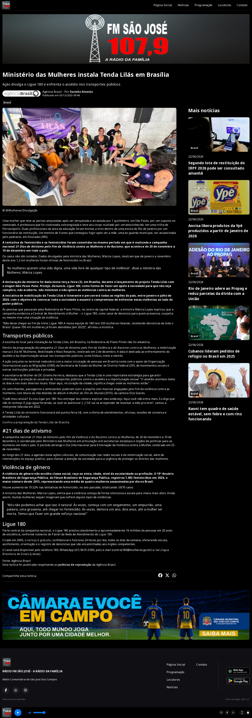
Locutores (224, 5)
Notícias (183, 5)
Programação (203, 5)
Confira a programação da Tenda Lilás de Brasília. (36, 422)
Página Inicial (162, 5)
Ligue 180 (105, 534)
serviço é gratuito (39, 540)
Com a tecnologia (238, 699)
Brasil (7, 102)
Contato (242, 5)
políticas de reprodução (75, 565)
